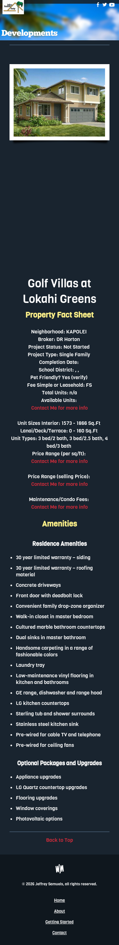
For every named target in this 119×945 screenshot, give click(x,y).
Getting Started (59, 922)
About (59, 911)
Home (59, 900)
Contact (59, 932)
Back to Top (59, 840)
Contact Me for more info (59, 408)
